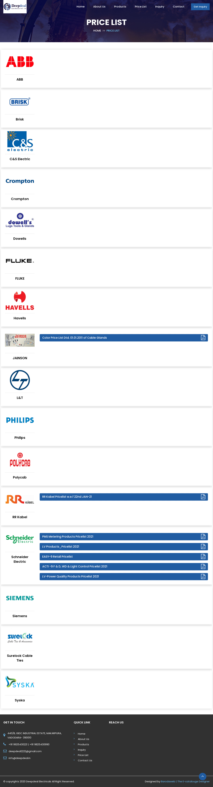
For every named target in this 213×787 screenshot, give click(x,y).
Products (83, 744)
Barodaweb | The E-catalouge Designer (185, 781)
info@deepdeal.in (19, 758)
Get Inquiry (200, 6)
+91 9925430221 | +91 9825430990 (29, 744)
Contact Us (85, 760)
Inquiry (82, 749)
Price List (83, 755)
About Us (83, 739)
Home (97, 31)
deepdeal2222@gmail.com (25, 751)
